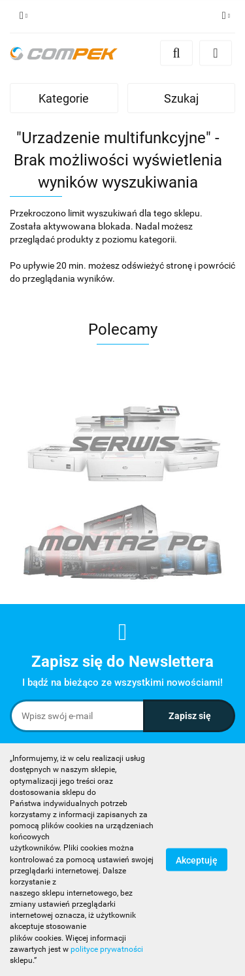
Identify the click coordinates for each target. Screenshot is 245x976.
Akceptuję (197, 860)
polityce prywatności (107, 949)
